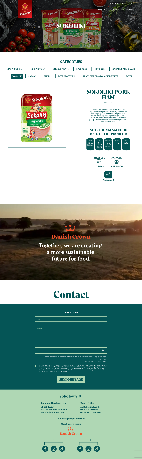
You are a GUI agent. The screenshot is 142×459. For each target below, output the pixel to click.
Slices (47, 76)
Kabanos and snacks (123, 69)
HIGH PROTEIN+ (37, 69)
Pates (129, 76)
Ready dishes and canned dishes (100, 76)
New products (14, 69)
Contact (115, 9)
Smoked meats (61, 69)
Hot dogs (100, 69)
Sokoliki (17, 76)
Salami (32, 76)
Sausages (81, 69)
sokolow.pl (127, 9)
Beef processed (66, 76)
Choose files (71, 350)
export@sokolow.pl (75, 418)
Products (102, 9)
